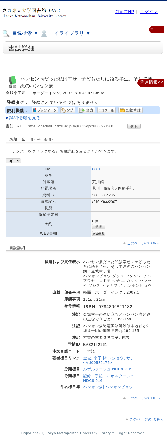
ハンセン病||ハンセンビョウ (108, 387)
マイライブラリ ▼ (65, 33)
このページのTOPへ (143, 243)
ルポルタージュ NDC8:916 (107, 369)
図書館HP (124, 11)
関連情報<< (151, 82)
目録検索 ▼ (20, 33)
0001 (96, 169)
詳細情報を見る (25, 117)
